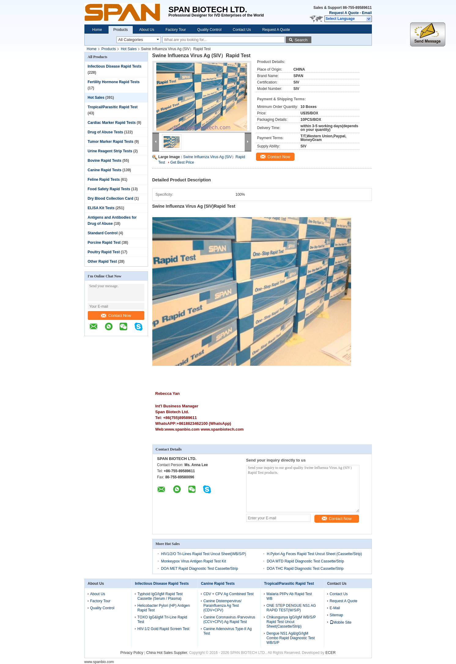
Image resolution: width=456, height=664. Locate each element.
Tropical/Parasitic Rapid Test (113, 107)
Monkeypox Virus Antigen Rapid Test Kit (193, 561)
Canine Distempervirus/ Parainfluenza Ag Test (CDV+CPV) (222, 605)
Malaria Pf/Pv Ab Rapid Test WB (289, 596)
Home (97, 30)
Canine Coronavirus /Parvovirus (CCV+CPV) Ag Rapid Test (229, 619)
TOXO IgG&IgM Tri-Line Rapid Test (162, 619)
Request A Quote (343, 13)
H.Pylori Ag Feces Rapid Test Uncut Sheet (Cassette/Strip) (314, 554)
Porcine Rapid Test (104, 242)
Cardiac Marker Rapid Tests (112, 123)
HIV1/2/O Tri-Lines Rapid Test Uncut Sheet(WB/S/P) (203, 554)
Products (120, 30)
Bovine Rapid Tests (104, 160)
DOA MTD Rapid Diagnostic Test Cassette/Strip (305, 561)
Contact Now (116, 315)
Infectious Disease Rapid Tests (115, 66)
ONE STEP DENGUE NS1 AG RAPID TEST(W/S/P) (291, 607)
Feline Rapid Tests (104, 179)
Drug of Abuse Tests (105, 132)
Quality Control (209, 30)
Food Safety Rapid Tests (109, 189)
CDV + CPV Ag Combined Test (228, 594)
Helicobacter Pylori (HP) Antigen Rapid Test (163, 607)
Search (301, 40)
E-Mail (335, 608)
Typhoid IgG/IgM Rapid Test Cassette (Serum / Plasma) (160, 596)
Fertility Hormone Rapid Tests (114, 82)
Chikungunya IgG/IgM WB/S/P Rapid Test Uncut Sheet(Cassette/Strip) (291, 622)
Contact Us (242, 30)
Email (367, 13)
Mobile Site (340, 622)
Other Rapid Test (102, 261)
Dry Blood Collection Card (110, 198)
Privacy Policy (131, 653)
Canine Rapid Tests (104, 170)
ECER (330, 653)
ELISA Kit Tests (101, 208)
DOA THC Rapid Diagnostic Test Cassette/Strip (305, 568)
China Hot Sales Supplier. (167, 653)
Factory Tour (175, 30)
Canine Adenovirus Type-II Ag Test (227, 631)
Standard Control (103, 233)
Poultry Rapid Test (104, 252)
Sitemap (336, 615)
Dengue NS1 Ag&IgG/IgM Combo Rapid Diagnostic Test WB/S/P (290, 638)
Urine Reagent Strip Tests (110, 151)
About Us (146, 30)
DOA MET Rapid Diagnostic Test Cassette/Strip (199, 568)
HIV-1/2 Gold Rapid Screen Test (163, 629)
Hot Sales (129, 49)
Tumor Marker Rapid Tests (111, 141)
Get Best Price (182, 162)
